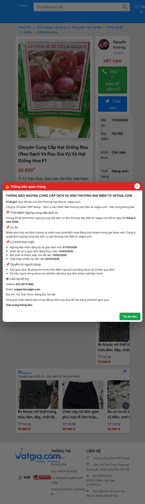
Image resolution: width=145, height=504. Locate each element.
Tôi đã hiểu (130, 316)
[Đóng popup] (137, 186)
